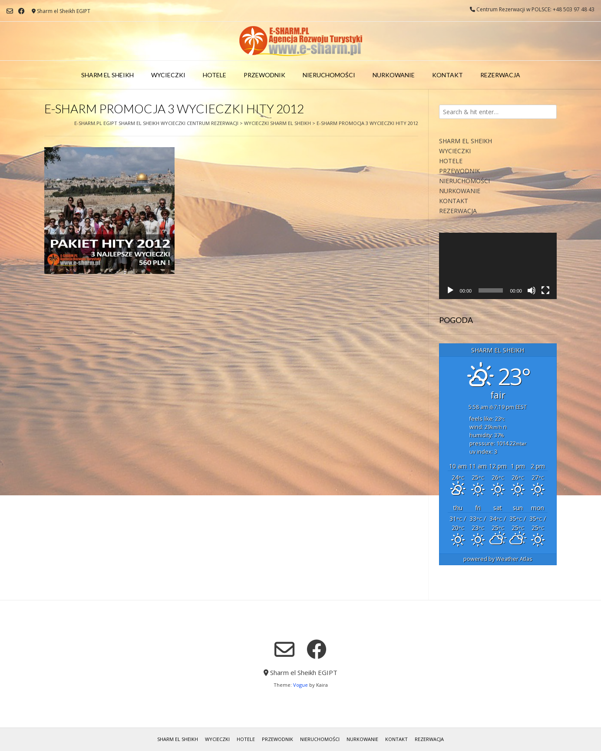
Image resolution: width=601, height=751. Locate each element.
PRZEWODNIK (264, 75)
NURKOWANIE (394, 75)
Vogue (300, 685)
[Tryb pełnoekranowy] (545, 290)
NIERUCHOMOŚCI (329, 75)
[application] (498, 266)
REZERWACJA (500, 75)
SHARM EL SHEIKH (107, 75)
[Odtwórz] (450, 290)
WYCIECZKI (168, 75)
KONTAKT (447, 75)
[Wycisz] (531, 290)
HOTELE (214, 75)
